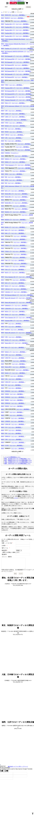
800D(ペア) (8, 162)
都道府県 (5, 550)
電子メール (6, 548)
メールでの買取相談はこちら (12, 457)
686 (6, 177)
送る (15, 573)
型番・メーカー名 (7, 543)
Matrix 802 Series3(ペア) (11, 302)
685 (6, 128)
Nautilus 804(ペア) (10, 30)
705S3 (6, 122)
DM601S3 (8, 436)
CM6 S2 (7, 134)
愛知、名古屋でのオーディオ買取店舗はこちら (17, 458)
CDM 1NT (8, 382)
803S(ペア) (8, 286)
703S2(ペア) (8, 266)
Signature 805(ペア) (10, 88)
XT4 (6, 326)
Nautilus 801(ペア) (10, 24)
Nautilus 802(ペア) (10, 36)
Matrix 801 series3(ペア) (11, 332)
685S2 (6, 180)
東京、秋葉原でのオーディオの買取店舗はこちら (18, 460)
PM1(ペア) (8, 103)
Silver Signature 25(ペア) (11, 317)
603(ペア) (8, 230)
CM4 (6, 354)
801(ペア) (8, 347)
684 (6, 183)
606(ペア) (8, 233)
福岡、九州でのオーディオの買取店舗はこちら (17, 463)
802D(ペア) (8, 373)
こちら (16, 498)
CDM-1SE (8, 424)
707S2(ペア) (8, 239)
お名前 (4, 545)
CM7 (6, 110)
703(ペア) (8, 269)
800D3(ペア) (8, 159)
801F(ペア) (8, 272)
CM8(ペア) (8, 113)
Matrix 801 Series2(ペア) (11, 298)
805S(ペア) (8, 311)
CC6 (6, 427)
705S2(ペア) (8, 251)
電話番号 (4, 554)
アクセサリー (14, 153)
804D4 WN (8, 15)
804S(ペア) (8, 314)
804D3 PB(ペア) (9, 196)
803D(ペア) (8, 227)
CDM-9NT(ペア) (9, 308)
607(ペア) (8, 190)
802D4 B (7, 18)
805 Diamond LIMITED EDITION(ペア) (15, 51)
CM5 (6, 337)
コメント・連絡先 (7, 556)
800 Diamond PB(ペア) (11, 71)
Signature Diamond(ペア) (11, 100)
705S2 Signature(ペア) (11, 165)
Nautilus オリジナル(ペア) (12, 48)
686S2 (6, 174)
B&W (2, 15)
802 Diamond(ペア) (10, 68)
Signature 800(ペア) (10, 320)
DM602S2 (8, 397)
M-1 (6, 140)
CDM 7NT (8, 358)
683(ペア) (8, 283)
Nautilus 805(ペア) (10, 27)
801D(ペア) (8, 340)
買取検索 (28, 7)
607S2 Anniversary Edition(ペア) (13, 106)
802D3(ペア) (8, 212)
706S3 (6, 85)
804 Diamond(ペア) (10, 56)
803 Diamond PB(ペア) (11, 59)
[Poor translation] (6, 771)
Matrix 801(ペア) (9, 343)
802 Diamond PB (9, 65)
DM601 (7, 400)
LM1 (6, 137)
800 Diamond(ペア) (10, 74)
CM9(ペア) (8, 116)
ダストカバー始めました (17, 0)
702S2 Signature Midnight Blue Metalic (15, 39)
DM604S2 (8, 391)
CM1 (6, 379)
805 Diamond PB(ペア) (11, 91)
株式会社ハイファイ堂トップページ (18, 766)
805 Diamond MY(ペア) (11, 94)
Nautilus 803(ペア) (10, 33)
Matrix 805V (8, 367)
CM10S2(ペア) (9, 292)
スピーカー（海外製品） (19, 15)
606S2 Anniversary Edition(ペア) (13, 186)
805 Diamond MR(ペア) (11, 97)
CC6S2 (7, 445)
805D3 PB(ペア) (9, 193)
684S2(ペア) (8, 352)
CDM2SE (7, 421)
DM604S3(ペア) (9, 305)
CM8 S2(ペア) (9, 289)
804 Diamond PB (9, 77)
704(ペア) (8, 260)
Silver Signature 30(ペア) (11, 277)
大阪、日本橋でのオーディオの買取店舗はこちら (18, 462)
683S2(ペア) (8, 125)
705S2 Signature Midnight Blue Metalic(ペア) (17, 43)
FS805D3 (7, 153)
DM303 (7, 406)
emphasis (7, 329)
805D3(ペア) (8, 219)
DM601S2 (8, 403)
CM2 (6, 439)
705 (6, 385)
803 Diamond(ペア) (10, 62)
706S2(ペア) (8, 245)
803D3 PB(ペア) (9, 203)
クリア (20, 573)
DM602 (7, 394)
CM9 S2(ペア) (9, 119)
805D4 (7, 131)
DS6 (6, 433)
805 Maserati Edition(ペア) (12, 295)
